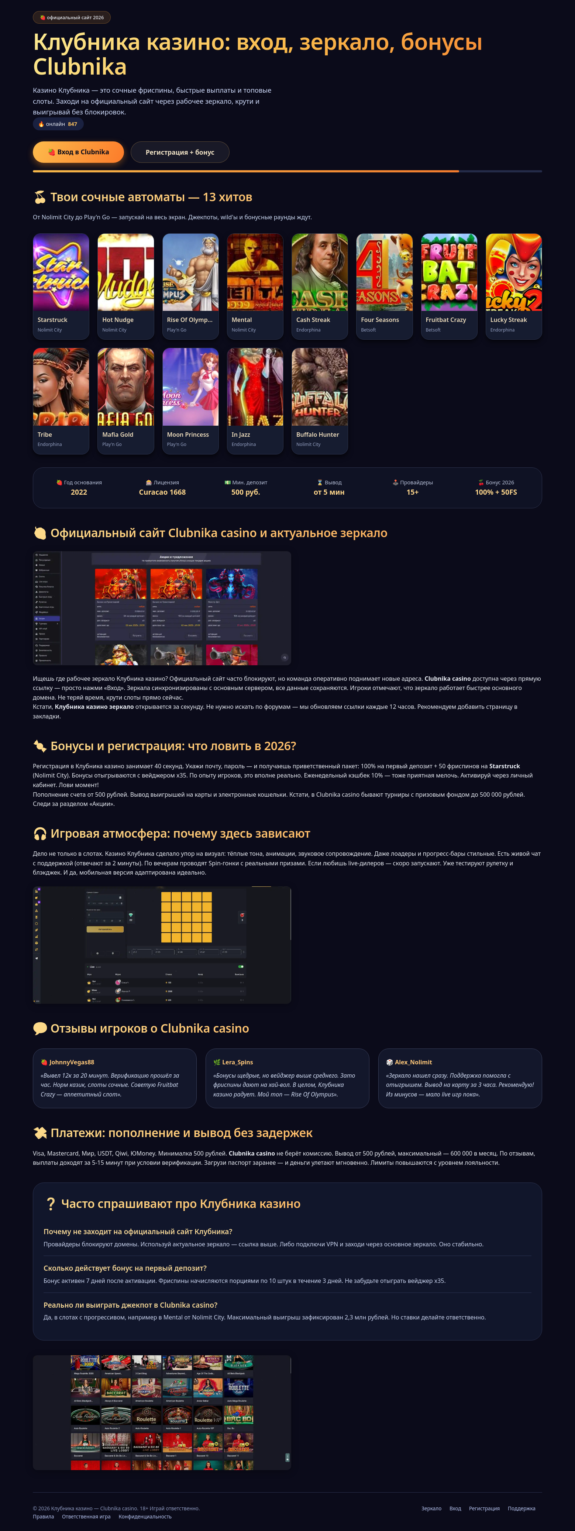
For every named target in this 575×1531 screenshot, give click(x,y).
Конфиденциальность (145, 1516)
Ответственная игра (86, 1516)
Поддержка (522, 1508)
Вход (455, 1508)
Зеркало (431, 1508)
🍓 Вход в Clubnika (78, 151)
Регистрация (484, 1508)
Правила (43, 1516)
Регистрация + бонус (180, 152)
